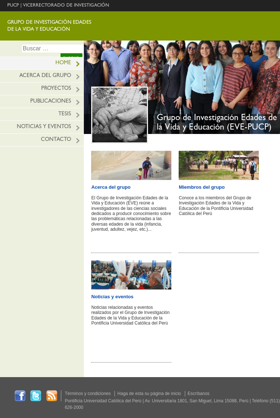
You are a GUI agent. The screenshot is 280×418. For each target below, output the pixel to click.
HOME (63, 63)
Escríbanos (199, 393)
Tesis (64, 114)
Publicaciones (50, 101)
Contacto (56, 140)
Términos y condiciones (88, 393)
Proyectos (56, 89)
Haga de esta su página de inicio (149, 393)
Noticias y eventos (44, 127)
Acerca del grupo (45, 76)
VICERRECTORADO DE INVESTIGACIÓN (66, 5)
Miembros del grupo (202, 187)
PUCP (13, 5)
